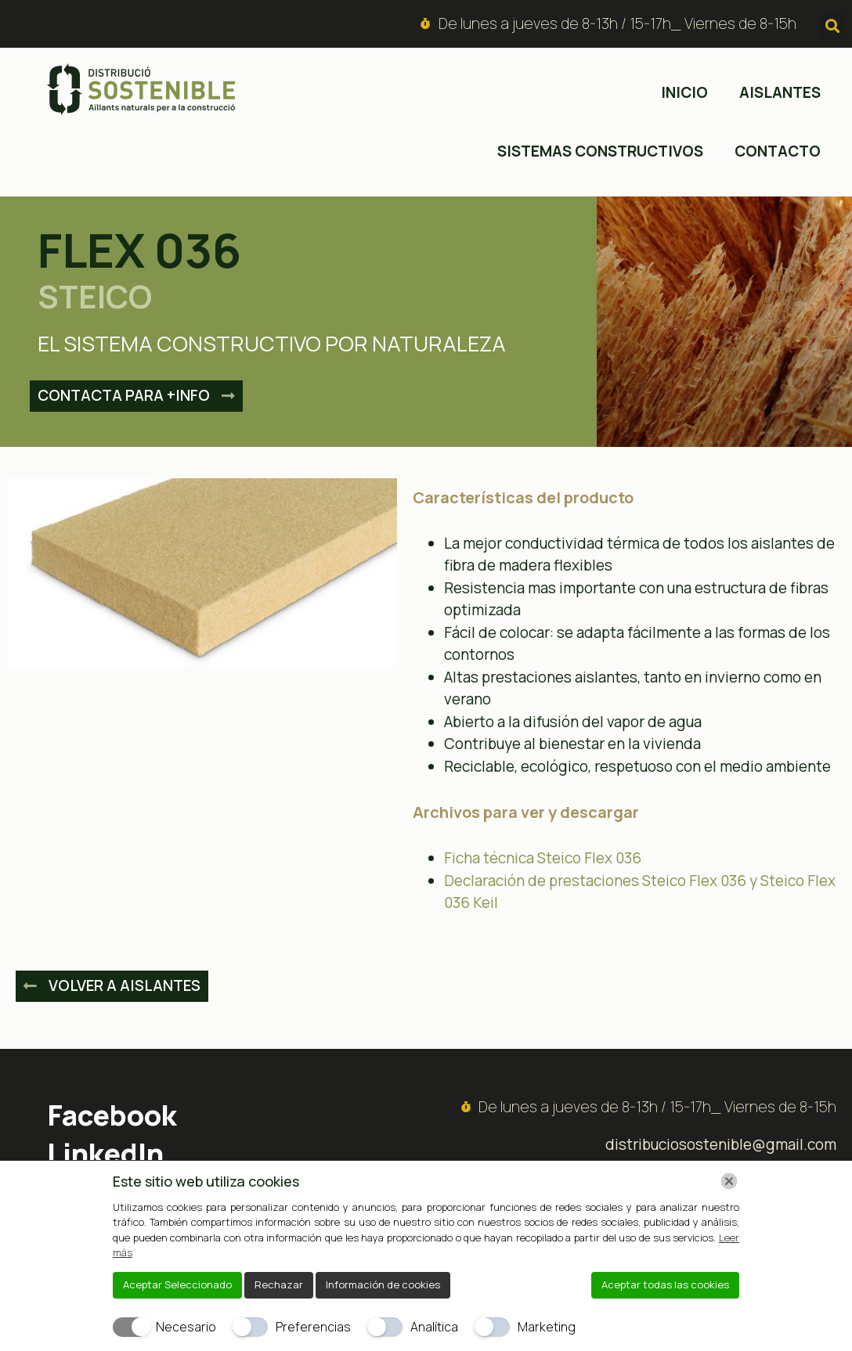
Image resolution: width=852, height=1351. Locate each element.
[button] (833, 25)
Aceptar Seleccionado (177, 1284)
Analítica (434, 1326)
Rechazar (279, 1284)
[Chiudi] (729, 1181)
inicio (684, 92)
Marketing (547, 1326)
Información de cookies (383, 1284)
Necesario (186, 1326)
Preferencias (313, 1326)
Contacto (778, 151)
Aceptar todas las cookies (665, 1284)
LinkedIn (105, 1153)
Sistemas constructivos (600, 151)
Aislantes (780, 92)
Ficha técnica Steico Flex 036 (542, 858)
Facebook (112, 1115)
